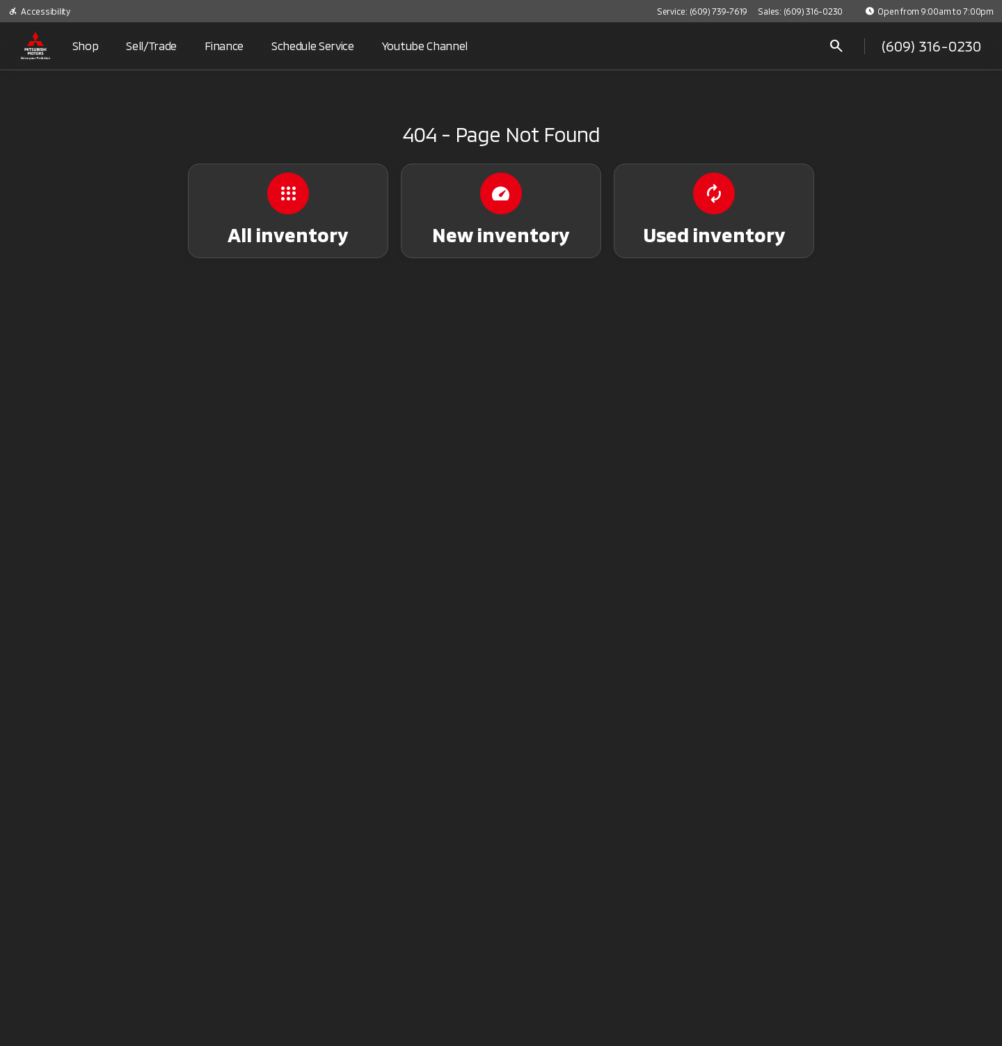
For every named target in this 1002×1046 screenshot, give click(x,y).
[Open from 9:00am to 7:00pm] (929, 11)
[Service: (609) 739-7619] (701, 11)
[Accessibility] (39, 11)
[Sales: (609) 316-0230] (800, 11)
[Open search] (836, 46)
